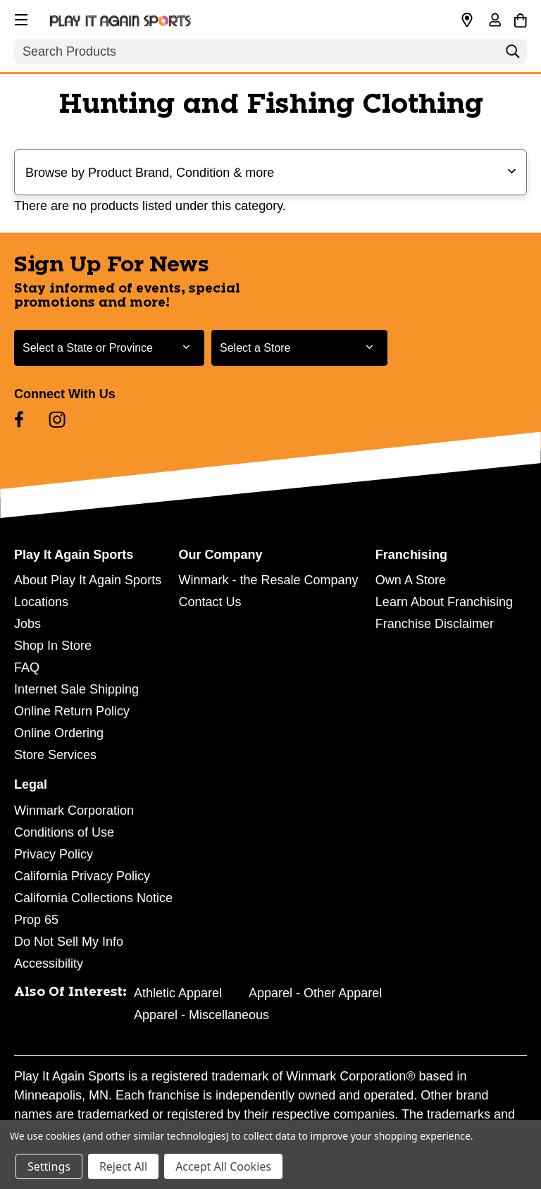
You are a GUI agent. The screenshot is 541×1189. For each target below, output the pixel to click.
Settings (48, 1166)
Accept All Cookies (223, 1166)
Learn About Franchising (444, 602)
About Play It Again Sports (87, 580)
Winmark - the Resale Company (268, 580)
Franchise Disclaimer (434, 624)
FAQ (26, 667)
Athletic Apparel (178, 993)
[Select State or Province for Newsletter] (109, 348)
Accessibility (48, 963)
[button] (19, 17)
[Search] (513, 55)
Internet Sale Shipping (76, 689)
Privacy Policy (53, 854)
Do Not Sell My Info (68, 942)
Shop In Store (53, 646)
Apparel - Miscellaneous (201, 1015)
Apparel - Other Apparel (315, 993)
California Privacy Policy (82, 876)
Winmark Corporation (74, 810)
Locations (41, 602)
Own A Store (410, 580)
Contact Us (209, 602)
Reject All (123, 1166)
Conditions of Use (64, 832)
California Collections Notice (93, 898)
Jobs (27, 624)
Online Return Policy (72, 711)
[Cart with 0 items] (520, 18)
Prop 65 (36, 920)
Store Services (55, 755)
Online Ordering (59, 733)
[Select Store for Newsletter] (299, 348)
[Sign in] (494, 21)
